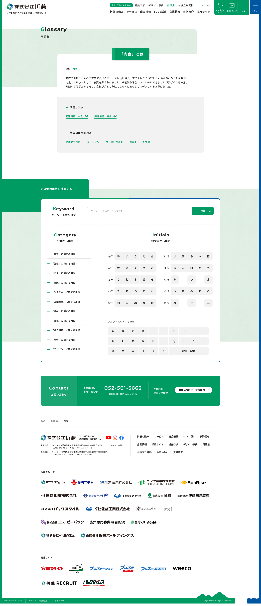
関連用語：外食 (103, 116)
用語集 (171, 5)
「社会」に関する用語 (63, 341)
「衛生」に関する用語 (63, 273)
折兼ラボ (140, 5)
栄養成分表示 (73, 142)
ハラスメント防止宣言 (38, 601)
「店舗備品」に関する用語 (65, 302)
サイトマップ (60, 601)
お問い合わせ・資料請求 (190, 391)
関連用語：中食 (75, 116)
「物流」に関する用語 (63, 283)
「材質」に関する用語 (63, 254)
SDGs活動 (160, 11)
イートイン (93, 142)
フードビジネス (114, 142)
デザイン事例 (156, 5)
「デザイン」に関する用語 (65, 350)
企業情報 (174, 11)
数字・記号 (188, 351)
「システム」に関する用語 (65, 292)
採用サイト (204, 11)
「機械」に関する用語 (63, 312)
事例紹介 (188, 11)
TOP (43, 422)
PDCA (133, 142)
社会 (75, 68)
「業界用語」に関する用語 (65, 331)
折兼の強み (117, 11)
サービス (132, 11)
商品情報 (145, 11)
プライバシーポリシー (12, 601)
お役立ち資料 (185, 5)
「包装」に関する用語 (63, 263)
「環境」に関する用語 (63, 321)
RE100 (146, 142)
